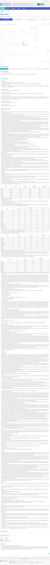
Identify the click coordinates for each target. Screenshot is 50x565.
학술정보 (18, 8)
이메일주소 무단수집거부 (17, 558)
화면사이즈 (2, 0)
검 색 (38, 4)
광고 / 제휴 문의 (40, 558)
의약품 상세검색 (2, 10)
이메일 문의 (36, 558)
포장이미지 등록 (46, 558)
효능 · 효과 (12, 68)
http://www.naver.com (7, 540)
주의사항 (29, 68)
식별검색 (8, 10)
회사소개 (23, 8)
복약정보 (37, 68)
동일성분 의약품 (31, 19)
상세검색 (42, 4)
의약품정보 (8, 8)
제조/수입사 (46, 68)
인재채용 (5, 558)
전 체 (4, 68)
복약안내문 (19, 19)
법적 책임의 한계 (30, 558)
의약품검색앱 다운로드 (46, 0)
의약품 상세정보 (6, 19)
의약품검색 (15, 4)
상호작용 (43, 19)
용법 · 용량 (20, 68)
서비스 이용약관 (10, 558)
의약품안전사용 (13, 8)
